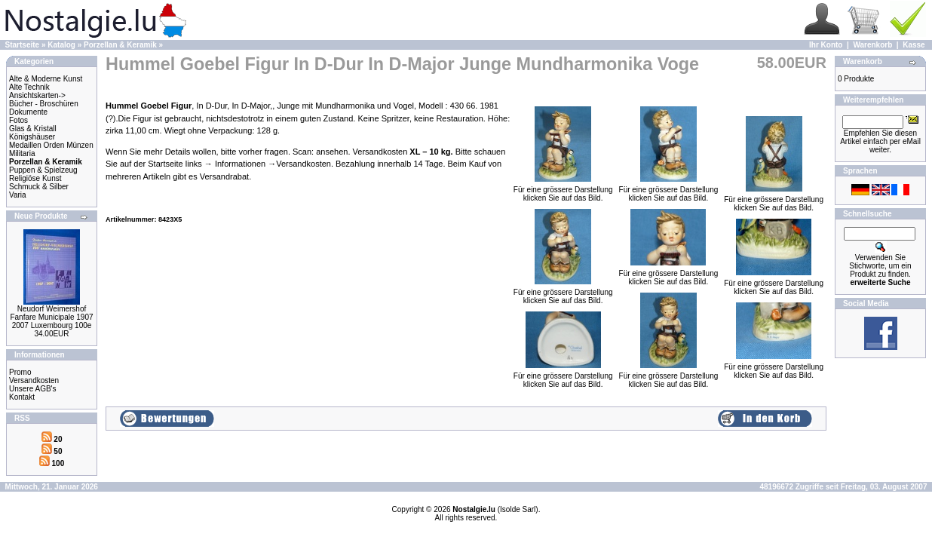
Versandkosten (34, 380)
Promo (20, 372)
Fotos (18, 120)
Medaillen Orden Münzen (51, 145)
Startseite (22, 45)
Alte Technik (29, 87)
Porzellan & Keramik (120, 45)
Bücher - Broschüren (43, 104)
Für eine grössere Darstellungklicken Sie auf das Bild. (563, 190)
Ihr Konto (825, 45)
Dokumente (28, 112)
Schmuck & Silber (39, 186)
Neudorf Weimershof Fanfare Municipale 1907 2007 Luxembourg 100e (51, 317)
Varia (17, 195)
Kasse (913, 45)
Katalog (61, 45)
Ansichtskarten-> (37, 95)
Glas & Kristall (33, 128)
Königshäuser (32, 137)
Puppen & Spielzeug (43, 170)
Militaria (22, 153)
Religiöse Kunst (35, 178)
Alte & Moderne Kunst (45, 79)
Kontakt (22, 397)
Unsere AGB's (33, 389)
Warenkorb (872, 45)
